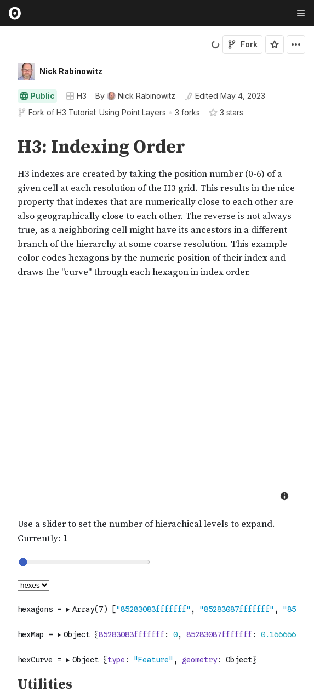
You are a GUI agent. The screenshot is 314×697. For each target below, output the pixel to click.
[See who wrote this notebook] (135, 96)
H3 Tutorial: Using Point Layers (111, 112)
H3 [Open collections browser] (76, 95)
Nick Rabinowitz (70, 71)
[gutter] (5, 208)
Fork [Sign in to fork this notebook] (242, 44)
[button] (4, 132)
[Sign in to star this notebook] (274, 44)
